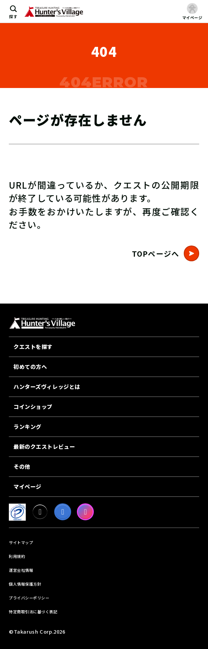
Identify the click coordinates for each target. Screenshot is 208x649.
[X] (40, 511)
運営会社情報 (21, 570)
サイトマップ (21, 542)
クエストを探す (33, 346)
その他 (21, 466)
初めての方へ (30, 366)
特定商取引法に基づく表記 (33, 611)
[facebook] (62, 511)
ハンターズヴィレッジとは (46, 386)
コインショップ (33, 406)
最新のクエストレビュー (44, 446)
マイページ (27, 486)
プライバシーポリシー (29, 598)
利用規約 (17, 556)
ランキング (27, 426)
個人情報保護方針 (25, 584)
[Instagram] (85, 511)
